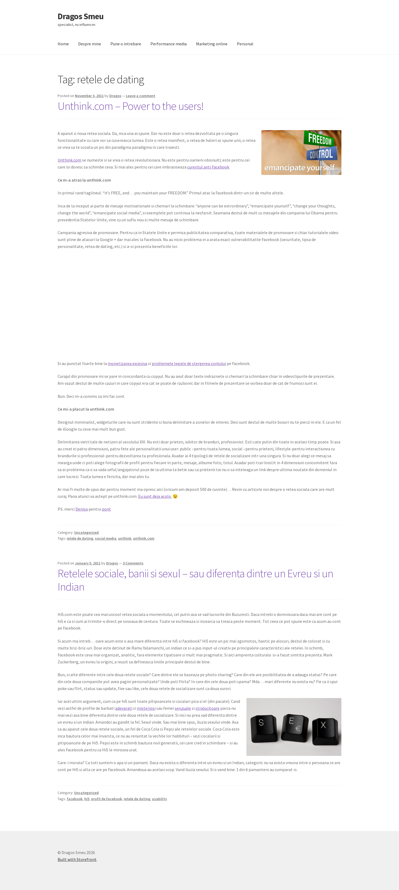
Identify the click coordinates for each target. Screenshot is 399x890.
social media (105, 538)
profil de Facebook (106, 798)
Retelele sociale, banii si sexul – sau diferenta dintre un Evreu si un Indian (195, 580)
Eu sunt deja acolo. (155, 496)
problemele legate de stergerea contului (189, 363)
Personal (245, 43)
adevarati (123, 708)
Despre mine (89, 43)
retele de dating (80, 538)
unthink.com (143, 538)
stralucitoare (207, 708)
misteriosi (146, 708)
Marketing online (212, 43)
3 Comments (133, 563)
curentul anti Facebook (208, 167)
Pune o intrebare (125, 43)
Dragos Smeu (80, 16)
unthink (124, 538)
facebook (74, 798)
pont (106, 509)
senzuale (183, 708)
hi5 (86, 798)
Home (63, 43)
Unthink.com (69, 160)
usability (159, 798)
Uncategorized (86, 532)
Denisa (81, 509)
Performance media (168, 43)
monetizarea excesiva (127, 363)
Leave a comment (140, 95)
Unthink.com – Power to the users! (131, 106)
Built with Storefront (77, 859)
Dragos (115, 95)
